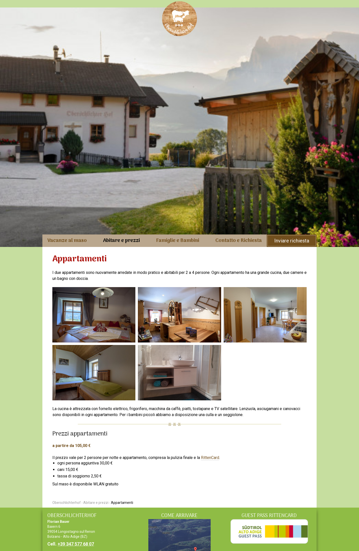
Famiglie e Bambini (177, 241)
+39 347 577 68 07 (76, 544)
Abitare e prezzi (121, 241)
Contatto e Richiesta (238, 241)
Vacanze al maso (67, 241)
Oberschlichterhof (66, 503)
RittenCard (210, 457)
